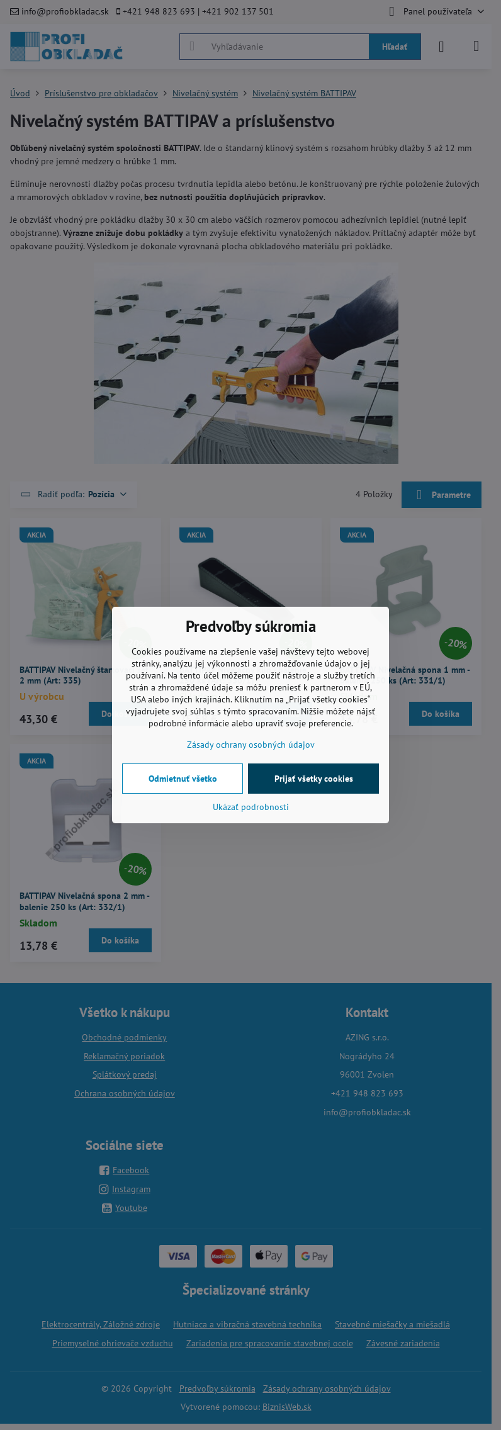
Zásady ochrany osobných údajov (251, 744)
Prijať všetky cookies (313, 778)
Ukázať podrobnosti (251, 807)
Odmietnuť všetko (183, 778)
